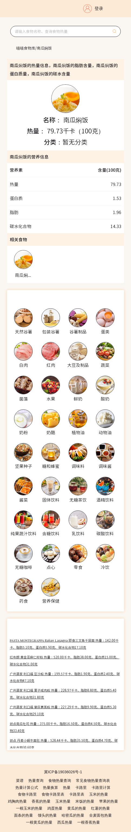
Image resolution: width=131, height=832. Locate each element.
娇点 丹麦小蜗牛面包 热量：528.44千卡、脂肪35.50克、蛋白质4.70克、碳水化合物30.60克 (63, 744)
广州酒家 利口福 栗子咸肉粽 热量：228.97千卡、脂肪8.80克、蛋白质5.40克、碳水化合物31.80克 (63, 693)
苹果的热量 (108, 801)
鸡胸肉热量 (17, 801)
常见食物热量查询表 (93, 780)
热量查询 (35, 780)
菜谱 (19, 780)
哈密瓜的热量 (73, 815)
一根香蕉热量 (88, 822)
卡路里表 (76, 794)
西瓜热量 (64, 822)
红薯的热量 (100, 808)
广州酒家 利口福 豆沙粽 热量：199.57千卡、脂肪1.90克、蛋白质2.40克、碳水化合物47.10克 (65, 677)
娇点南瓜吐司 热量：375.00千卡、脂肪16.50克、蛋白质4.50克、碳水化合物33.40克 (63, 727)
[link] (25, 48)
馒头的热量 (47, 815)
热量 (66, 787)
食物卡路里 (27, 794)
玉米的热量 (98, 794)
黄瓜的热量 (76, 808)
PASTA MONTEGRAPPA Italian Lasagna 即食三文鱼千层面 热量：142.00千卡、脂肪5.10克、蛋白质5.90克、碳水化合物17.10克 (64, 644)
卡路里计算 (101, 787)
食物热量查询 (59, 780)
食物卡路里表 (53, 794)
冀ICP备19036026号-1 (63, 772)
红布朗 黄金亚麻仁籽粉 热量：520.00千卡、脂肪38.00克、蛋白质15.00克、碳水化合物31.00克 (64, 660)
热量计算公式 (26, 787)
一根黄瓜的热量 (39, 822)
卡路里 (81, 787)
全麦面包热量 (100, 815)
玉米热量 (62, 801)
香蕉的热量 (41, 801)
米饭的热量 (84, 801)
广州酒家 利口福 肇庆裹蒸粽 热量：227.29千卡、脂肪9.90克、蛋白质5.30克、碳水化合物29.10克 (63, 710)
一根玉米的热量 (29, 808)
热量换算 (50, 787)
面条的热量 (23, 815)
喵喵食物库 (25, 48)
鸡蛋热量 (54, 808)
